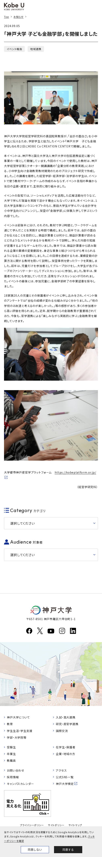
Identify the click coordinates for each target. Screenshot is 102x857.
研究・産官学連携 (67, 724)
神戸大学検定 (65, 784)
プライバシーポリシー (32, 825)
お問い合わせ (15, 770)
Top (6, 16)
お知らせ (18, 16)
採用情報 (13, 777)
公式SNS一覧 (65, 777)
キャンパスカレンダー (20, 784)
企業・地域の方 (65, 754)
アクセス (61, 770)
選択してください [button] (22, 523)
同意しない (35, 850)
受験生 (11, 747)
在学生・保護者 (65, 747)
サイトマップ (75, 825)
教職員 (11, 760)
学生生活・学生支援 (19, 731)
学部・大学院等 (16, 737)
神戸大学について (18, 717)
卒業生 (11, 754)
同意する (68, 850)
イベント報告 (14, 49)
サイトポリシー (56, 825)
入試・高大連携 (65, 717)
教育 (10, 724)
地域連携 (35, 49)
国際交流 (62, 731)
